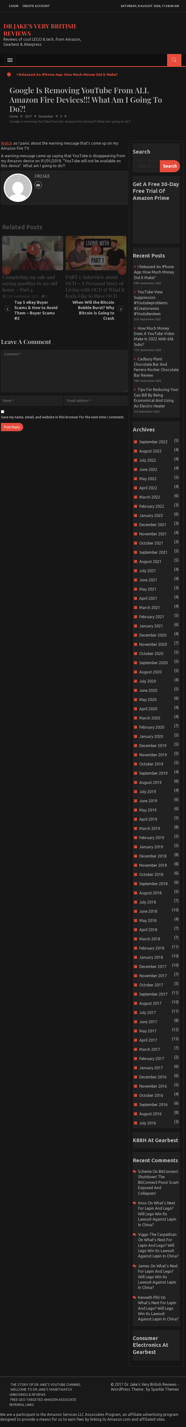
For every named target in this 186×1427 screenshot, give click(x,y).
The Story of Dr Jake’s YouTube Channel (45, 1385)
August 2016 (150, 1114)
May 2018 (147, 920)
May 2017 (147, 1031)
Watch (6, 143)
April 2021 (148, 598)
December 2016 (152, 1077)
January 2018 (151, 957)
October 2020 (151, 653)
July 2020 (147, 681)
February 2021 (151, 617)
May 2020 (147, 699)
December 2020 (152, 635)
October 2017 (151, 985)
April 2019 (148, 819)
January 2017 (151, 1068)
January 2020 (151, 736)
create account (36, 6)
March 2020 (149, 718)
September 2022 (153, 442)
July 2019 (147, 791)
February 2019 (151, 837)
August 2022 (150, 451)
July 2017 (147, 1012)
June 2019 (148, 801)
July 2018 (147, 902)
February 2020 (151, 727)
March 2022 (149, 497)
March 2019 (149, 828)
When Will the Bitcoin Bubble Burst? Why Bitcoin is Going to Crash (93, 310)
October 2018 (151, 874)
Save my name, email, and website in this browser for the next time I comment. (62, 417)
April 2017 (148, 1040)
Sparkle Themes (165, 1389)
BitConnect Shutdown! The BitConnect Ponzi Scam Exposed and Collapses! (158, 1182)
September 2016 (153, 1104)
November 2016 (153, 1086)
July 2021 (147, 571)
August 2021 (150, 561)
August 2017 (150, 1003)
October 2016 (151, 1095)
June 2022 (148, 469)
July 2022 (147, 460)
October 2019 (151, 764)
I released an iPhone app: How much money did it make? (67, 74)
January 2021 (151, 626)
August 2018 (150, 893)
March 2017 (149, 1049)
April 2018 (148, 930)
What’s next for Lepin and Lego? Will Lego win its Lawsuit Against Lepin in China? (157, 1214)
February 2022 (151, 506)
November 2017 (153, 976)
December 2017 (152, 966)
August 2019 (150, 782)
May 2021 (147, 589)
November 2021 (153, 534)
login (13, 6)
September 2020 (153, 663)
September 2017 (153, 994)
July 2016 (147, 1123)
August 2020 (150, 672)
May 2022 (147, 478)
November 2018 (153, 865)
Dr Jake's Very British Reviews (39, 29)
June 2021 (148, 580)
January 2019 (151, 847)
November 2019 (153, 755)
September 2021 (153, 552)
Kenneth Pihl (149, 1297)
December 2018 (152, 856)
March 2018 (149, 939)
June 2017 (148, 1022)
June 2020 (148, 690)
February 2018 (151, 948)
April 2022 (148, 488)
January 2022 (151, 515)
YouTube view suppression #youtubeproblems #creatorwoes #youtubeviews (151, 303)
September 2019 (153, 773)
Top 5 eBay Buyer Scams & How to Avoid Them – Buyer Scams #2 (36, 310)
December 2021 (152, 524)
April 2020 (148, 709)
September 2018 (153, 883)
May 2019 (147, 810)
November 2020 (153, 644)
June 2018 (148, 911)
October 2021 (151, 543)
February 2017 (151, 1058)
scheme (145, 1171)
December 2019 (152, 745)
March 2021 (149, 607)
